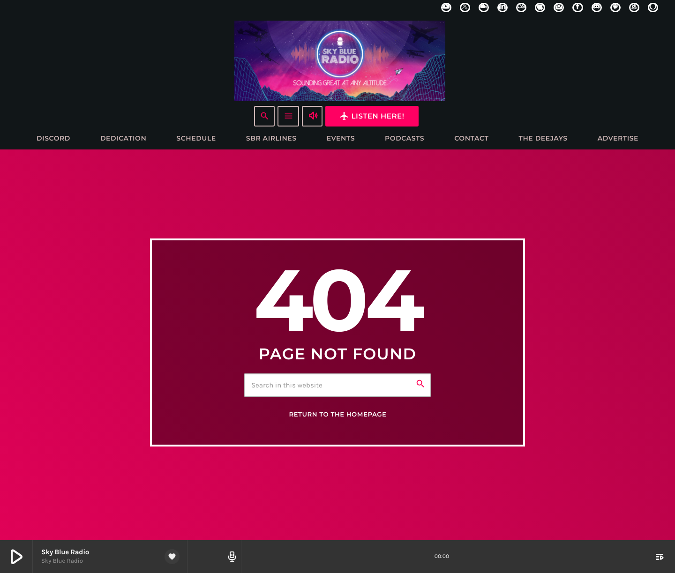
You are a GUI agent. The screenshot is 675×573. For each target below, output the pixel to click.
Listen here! (371, 116)
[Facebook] (577, 7)
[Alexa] (653, 7)
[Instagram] (559, 7)
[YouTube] (446, 7)
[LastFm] (521, 7)
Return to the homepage (337, 415)
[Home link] (339, 60)
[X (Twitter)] (465, 7)
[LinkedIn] (502, 7)
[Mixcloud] (484, 7)
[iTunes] (540, 7)
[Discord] (597, 7)
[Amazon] (634, 7)
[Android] (615, 7)
